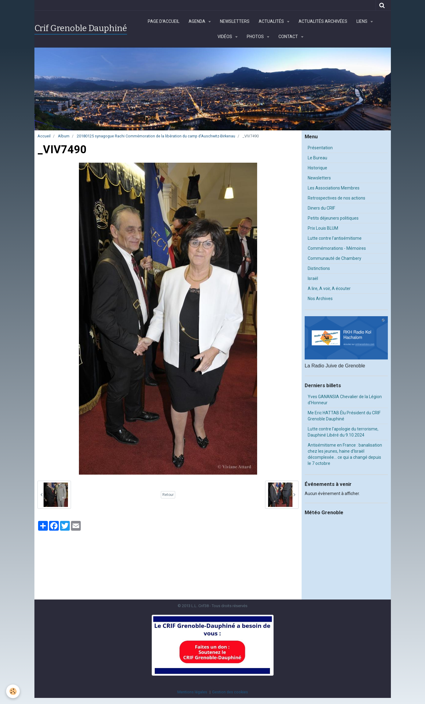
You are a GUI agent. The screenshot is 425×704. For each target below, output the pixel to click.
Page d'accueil (163, 21)
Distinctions (319, 268)
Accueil (44, 136)
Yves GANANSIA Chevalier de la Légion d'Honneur (345, 399)
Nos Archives (320, 298)
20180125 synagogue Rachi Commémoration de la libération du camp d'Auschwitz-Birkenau (156, 136)
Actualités (272, 21)
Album (63, 136)
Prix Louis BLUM (323, 228)
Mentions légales (192, 692)
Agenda (197, 21)
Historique (317, 167)
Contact (288, 36)
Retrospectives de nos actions (336, 198)
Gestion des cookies (230, 692)
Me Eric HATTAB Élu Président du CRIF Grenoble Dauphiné (344, 415)
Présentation (320, 147)
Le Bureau (317, 157)
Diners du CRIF (321, 208)
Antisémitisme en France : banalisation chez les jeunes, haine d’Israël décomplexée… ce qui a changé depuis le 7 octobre (345, 454)
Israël (313, 278)
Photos (256, 36)
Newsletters (235, 21)
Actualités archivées (323, 21)
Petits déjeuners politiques (333, 218)
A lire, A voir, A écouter (329, 288)
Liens (362, 21)
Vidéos (225, 36)
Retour (168, 495)
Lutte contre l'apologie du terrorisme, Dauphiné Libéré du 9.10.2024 (343, 431)
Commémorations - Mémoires (337, 248)
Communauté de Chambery (334, 258)
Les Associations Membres (333, 188)
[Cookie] (13, 691)
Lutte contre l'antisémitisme (335, 238)
